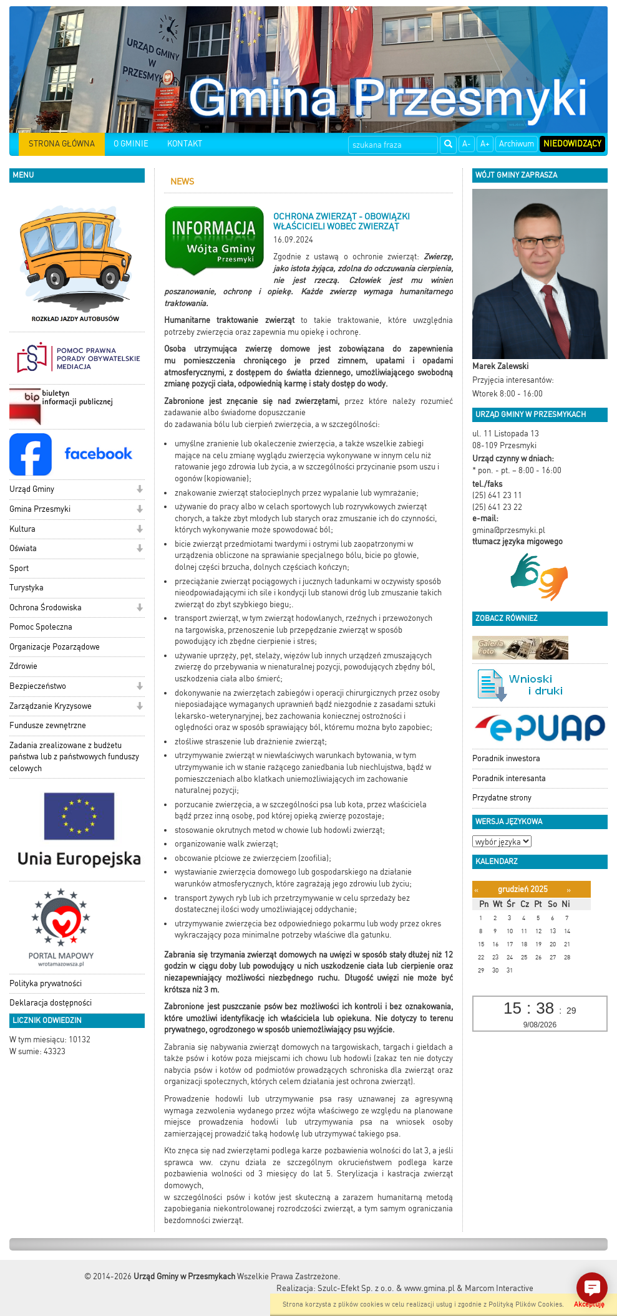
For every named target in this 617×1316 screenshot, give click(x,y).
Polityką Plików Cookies (525, 1304)
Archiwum (516, 143)
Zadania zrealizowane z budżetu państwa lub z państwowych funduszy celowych (74, 757)
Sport (19, 568)
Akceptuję (589, 1304)
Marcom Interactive (499, 1288)
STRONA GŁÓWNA (62, 143)
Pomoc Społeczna (40, 627)
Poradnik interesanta (509, 778)
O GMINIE (131, 143)
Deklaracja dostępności (50, 1002)
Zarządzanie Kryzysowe (50, 706)
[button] (139, 490)
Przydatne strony (502, 797)
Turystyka (26, 587)
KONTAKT (184, 143)
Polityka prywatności (45, 983)
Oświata (23, 548)
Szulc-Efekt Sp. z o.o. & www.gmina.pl (386, 1288)
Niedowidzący (572, 143)
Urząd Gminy (31, 489)
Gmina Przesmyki (39, 509)
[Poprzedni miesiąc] (476, 890)
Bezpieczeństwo (37, 686)
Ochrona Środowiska (45, 607)
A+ (485, 143)
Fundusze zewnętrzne (47, 725)
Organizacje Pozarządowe (54, 646)
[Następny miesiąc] (568, 890)
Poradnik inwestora (506, 758)
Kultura (22, 529)
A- (466, 143)
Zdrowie (23, 666)
